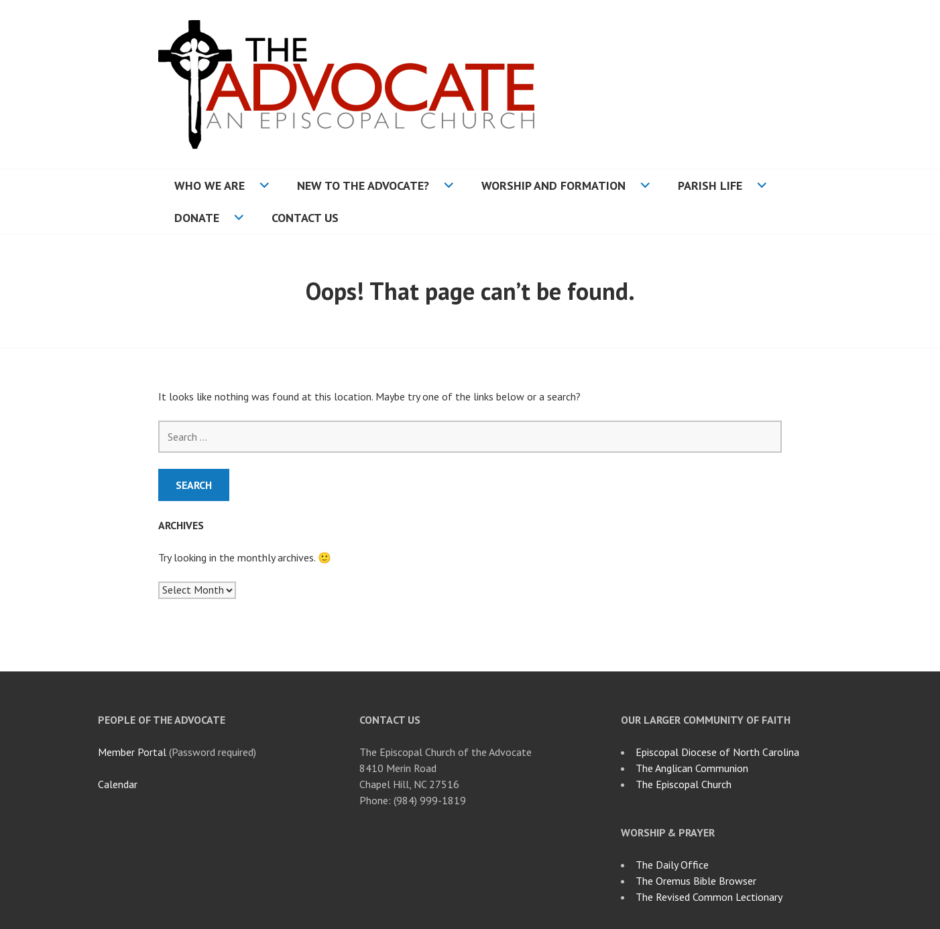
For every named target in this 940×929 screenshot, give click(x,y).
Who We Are (209, 185)
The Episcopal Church (683, 784)
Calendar (117, 784)
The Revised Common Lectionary (709, 897)
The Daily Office (672, 864)
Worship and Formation (553, 185)
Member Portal (132, 752)
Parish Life (710, 185)
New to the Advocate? (363, 185)
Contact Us (305, 217)
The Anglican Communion (692, 768)
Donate (196, 217)
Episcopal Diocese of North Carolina (717, 752)
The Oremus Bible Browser (696, 880)
